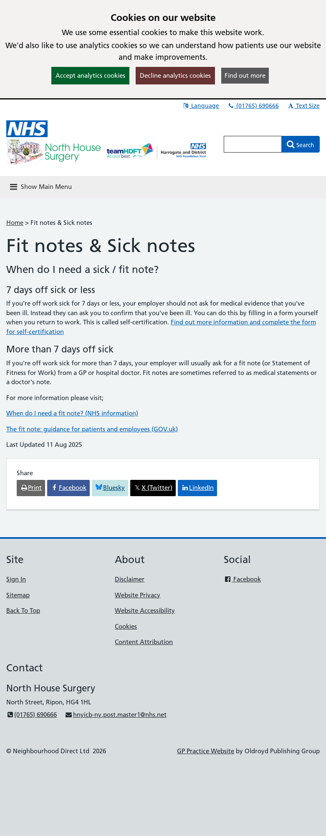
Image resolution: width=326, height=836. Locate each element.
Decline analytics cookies (175, 75)
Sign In (16, 579)
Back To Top (23, 610)
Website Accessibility (145, 610)
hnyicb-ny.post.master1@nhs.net (115, 715)
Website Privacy (137, 595)
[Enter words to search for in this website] (253, 144)
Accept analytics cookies (90, 75)
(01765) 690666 (253, 106)
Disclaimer (129, 579)
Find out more (245, 75)
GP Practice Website (205, 751)
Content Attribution (144, 642)
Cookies (126, 626)
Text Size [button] (303, 106)
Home (14, 223)
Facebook (242, 579)
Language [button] (200, 106)
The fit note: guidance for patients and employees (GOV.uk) (92, 429)
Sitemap (18, 595)
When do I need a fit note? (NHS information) (72, 413)
